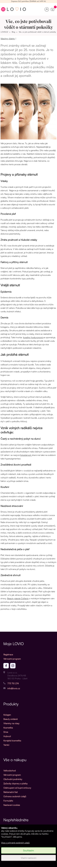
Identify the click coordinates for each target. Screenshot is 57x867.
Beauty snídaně (10, 719)
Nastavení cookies (11, 805)
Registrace (8, 654)
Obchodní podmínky (12, 779)
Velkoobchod (9, 770)
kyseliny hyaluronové (33, 337)
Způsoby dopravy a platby (15, 783)
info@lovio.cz (13, 688)
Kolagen (7, 714)
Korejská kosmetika (12, 740)
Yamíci (6, 745)
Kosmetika (8, 727)
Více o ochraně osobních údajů (15, 842)
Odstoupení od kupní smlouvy (17, 787)
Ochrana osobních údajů (14, 796)
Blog (13, 32)
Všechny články (8, 38)
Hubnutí (7, 736)
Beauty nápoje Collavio (18, 598)
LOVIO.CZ (4, 32)
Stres (5, 732)
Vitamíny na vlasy (11, 723)
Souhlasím (28, 850)
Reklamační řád (10, 792)
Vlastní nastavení (28, 858)
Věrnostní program (12, 658)
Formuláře (8, 800)
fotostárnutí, (26, 455)
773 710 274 (13, 683)
